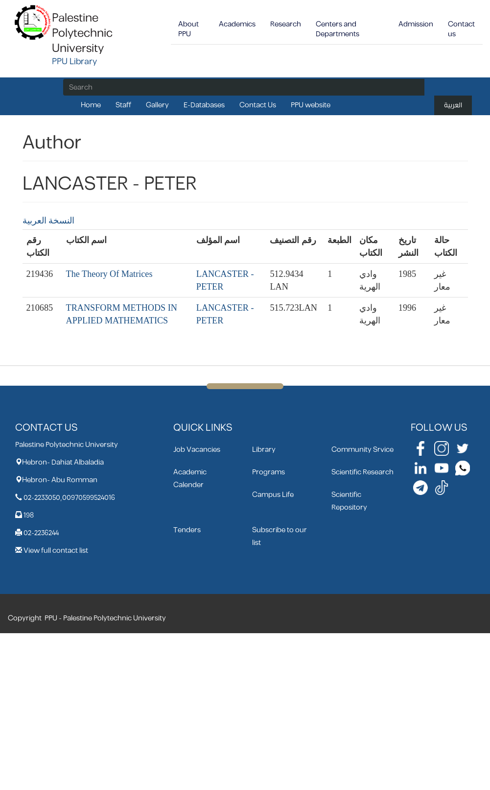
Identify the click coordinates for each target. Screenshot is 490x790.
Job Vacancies (196, 449)
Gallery (157, 105)
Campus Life (273, 494)
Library (264, 449)
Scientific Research (362, 472)
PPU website (310, 105)
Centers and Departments (337, 29)
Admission (415, 24)
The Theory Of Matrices (109, 274)
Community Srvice (362, 449)
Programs (268, 472)
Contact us (461, 29)
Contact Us (257, 105)
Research (285, 24)
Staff (123, 105)
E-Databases (204, 105)
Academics (237, 24)
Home (91, 105)
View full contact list (55, 550)
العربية (453, 105)
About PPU (188, 29)
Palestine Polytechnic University (82, 33)
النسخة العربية (49, 220)
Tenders (187, 530)
